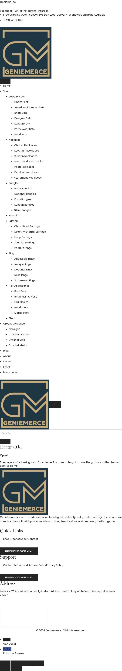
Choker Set (21, 102)
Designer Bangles (25, 194)
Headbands (21, 307)
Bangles (14, 183)
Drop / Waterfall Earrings (30, 232)
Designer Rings (23, 269)
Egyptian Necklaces (26, 150)
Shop (6, 91)
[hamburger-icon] (5, 81)
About (7, 356)
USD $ (62, 642)
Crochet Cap (17, 340)
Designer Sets (22, 118)
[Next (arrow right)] (16, 668)
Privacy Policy (54, 565)
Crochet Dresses (19, 334)
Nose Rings (21, 275)
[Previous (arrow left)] (5, 668)
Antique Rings (22, 264)
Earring (13, 221)
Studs (12, 318)
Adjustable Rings (24, 259)
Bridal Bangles (23, 188)
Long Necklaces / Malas (29, 161)
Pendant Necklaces (26, 172)
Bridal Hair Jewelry (25, 296)
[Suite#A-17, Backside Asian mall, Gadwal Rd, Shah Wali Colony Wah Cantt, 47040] (24, 615)
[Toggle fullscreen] (16, 663)
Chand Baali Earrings (27, 226)
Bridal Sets (20, 113)
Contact (8, 361)
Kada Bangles (22, 199)
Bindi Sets (20, 291)
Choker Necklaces (25, 145)
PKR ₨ (62, 651)
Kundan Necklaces (25, 156)
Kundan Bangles (24, 205)
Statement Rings (24, 280)
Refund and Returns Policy (30, 565)
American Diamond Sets (29, 107)
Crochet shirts (18, 345)
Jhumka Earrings (24, 242)
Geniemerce (8, 2)
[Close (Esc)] (38, 663)
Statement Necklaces (28, 178)
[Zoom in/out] (5, 663)
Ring (11, 253)
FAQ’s (6, 367)
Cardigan (14, 329)
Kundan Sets (22, 123)
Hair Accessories (19, 286)
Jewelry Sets (17, 96)
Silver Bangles (22, 210)
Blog (6, 351)
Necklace (14, 140)
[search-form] (61, 433)
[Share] (27, 663)
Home (7, 86)
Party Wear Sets (24, 129)
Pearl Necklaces (24, 167)
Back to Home (9, 466)
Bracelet (14, 215)
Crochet (15, 539)
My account (10, 372)
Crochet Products (14, 323)
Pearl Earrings (23, 248)
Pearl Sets (20, 134)
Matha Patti (21, 313)
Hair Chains (21, 302)
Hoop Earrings (23, 237)
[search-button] (5, 441)
